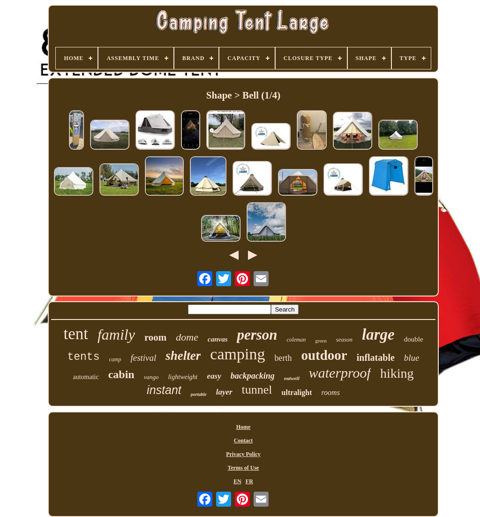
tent (75, 334)
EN (237, 481)
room (155, 337)
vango (151, 376)
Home (243, 427)
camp (115, 359)
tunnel (257, 389)
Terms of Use (243, 467)
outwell (292, 378)
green (320, 340)
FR (249, 481)
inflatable (376, 357)
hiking (397, 373)
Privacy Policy (243, 454)
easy (214, 376)
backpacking (253, 375)
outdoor (324, 355)
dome (187, 337)
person (257, 335)
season (344, 339)
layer (224, 392)
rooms (330, 392)
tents (83, 357)
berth (283, 358)
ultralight (297, 392)
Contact (243, 440)
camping (237, 354)
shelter (183, 356)
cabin (121, 374)
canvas (218, 339)
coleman (296, 339)
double (413, 339)
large (378, 334)
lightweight (182, 376)
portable (199, 394)
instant (164, 389)
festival (143, 358)
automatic (85, 376)
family (116, 334)
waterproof (340, 372)
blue (412, 358)
